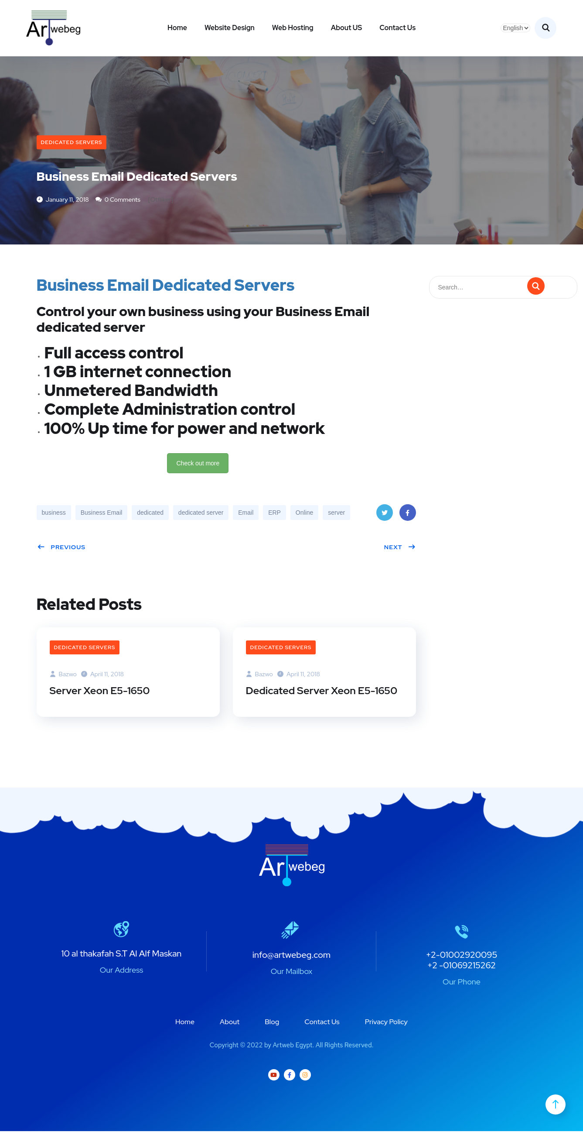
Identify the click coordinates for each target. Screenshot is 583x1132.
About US (346, 27)
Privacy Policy (386, 1023)
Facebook (407, 516)
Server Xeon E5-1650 (101, 691)
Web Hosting (293, 27)
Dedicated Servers (71, 142)
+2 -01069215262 (461, 966)
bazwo (63, 675)
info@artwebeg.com (291, 955)
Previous (62, 548)
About (229, 1023)
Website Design (230, 27)
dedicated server (201, 513)
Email (245, 513)
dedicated (150, 513)
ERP (274, 513)
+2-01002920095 (461, 955)
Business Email (102, 513)
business (54, 513)
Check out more (197, 464)
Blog (272, 1023)
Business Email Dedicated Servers (166, 285)
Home (177, 27)
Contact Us (397, 27)
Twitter (384, 516)
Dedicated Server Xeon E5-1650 (323, 691)
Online (304, 513)
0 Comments (117, 200)
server (336, 513)
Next (400, 548)
